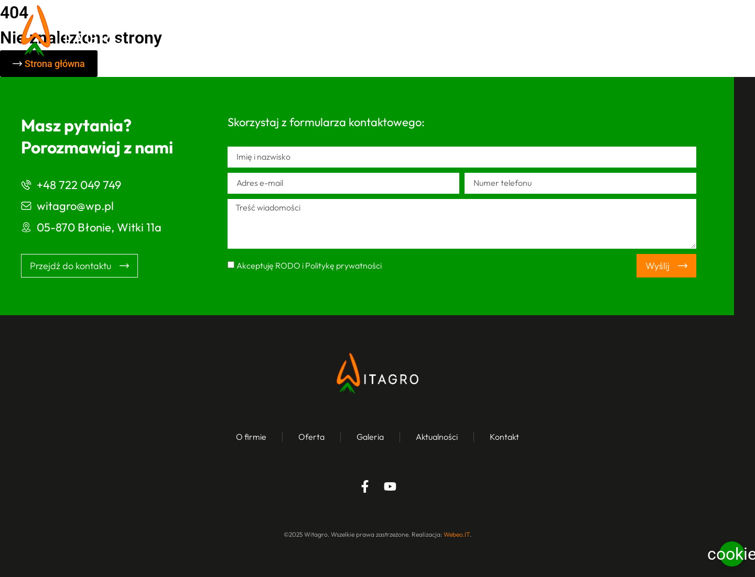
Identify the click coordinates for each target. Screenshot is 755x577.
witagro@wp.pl (75, 205)
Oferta (449, 31)
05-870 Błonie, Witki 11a (99, 227)
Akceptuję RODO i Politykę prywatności (309, 265)
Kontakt (648, 31)
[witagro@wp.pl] (26, 206)
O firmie (386, 31)
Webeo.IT (457, 534)
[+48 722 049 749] (26, 185)
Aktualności (578, 31)
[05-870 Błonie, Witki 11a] (26, 227)
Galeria (509, 31)
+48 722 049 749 (79, 184)
